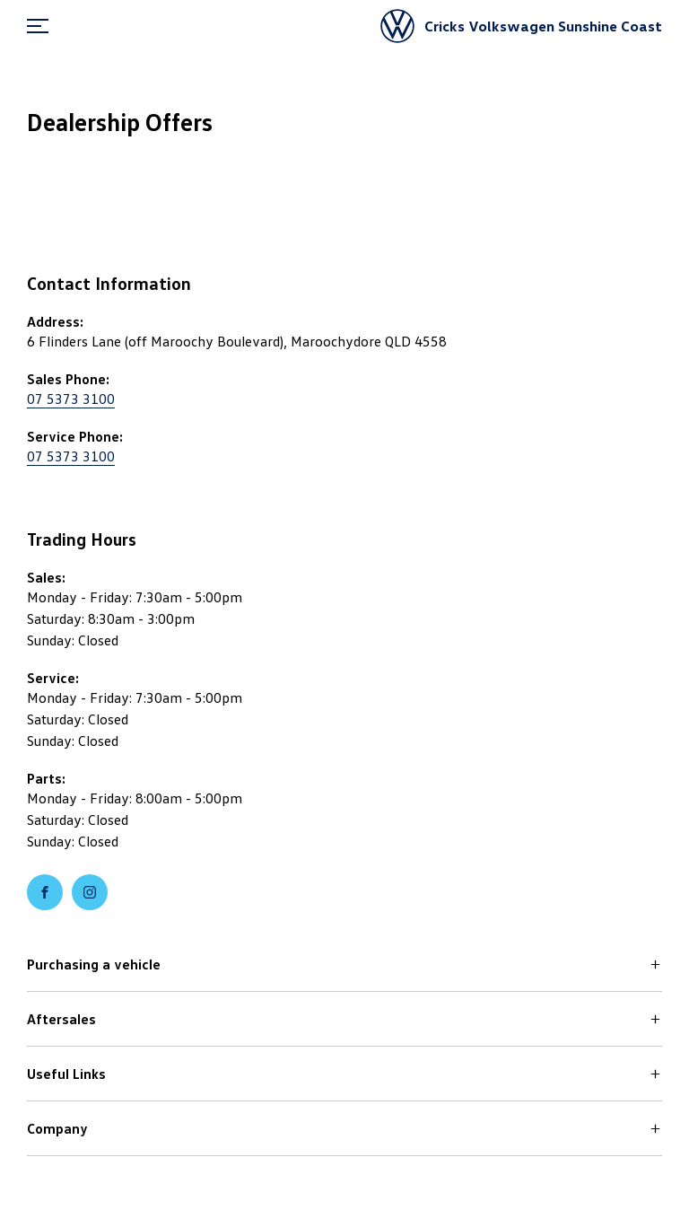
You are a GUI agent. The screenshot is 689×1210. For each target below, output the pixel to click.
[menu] (37, 26)
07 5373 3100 (71, 399)
